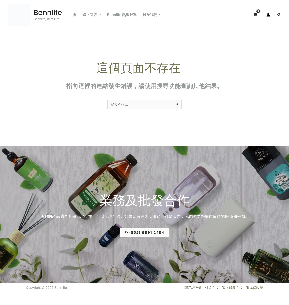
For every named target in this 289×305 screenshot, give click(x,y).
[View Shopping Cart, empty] (255, 14)
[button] (99, 15)
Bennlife (48, 12)
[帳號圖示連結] (268, 15)
